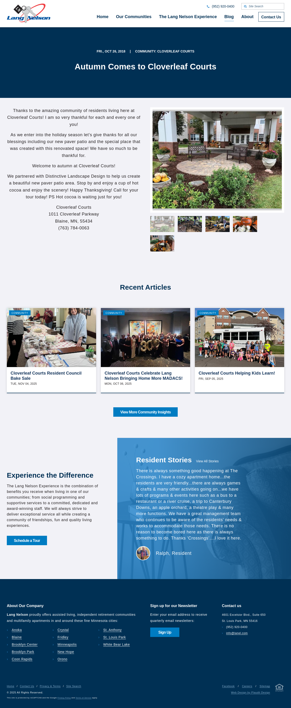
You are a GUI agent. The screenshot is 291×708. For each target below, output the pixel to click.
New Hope (66, 652)
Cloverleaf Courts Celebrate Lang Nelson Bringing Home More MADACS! (144, 376)
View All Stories (207, 461)
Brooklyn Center (25, 644)
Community (20, 313)
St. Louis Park (114, 637)
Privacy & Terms (50, 686)
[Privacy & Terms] (279, 688)
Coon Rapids (22, 659)
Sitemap (265, 686)
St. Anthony (112, 630)
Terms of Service (83, 698)
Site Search (73, 686)
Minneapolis (67, 644)
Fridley (63, 637)
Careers (247, 686)
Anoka (17, 630)
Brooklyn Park (23, 652)
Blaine (17, 637)
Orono (62, 659)
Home (10, 686)
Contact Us (27, 686)
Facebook (228, 686)
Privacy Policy (64, 698)
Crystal (63, 630)
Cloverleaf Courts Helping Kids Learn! (237, 373)
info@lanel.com (237, 633)
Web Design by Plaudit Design (250, 692)
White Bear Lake (116, 644)
